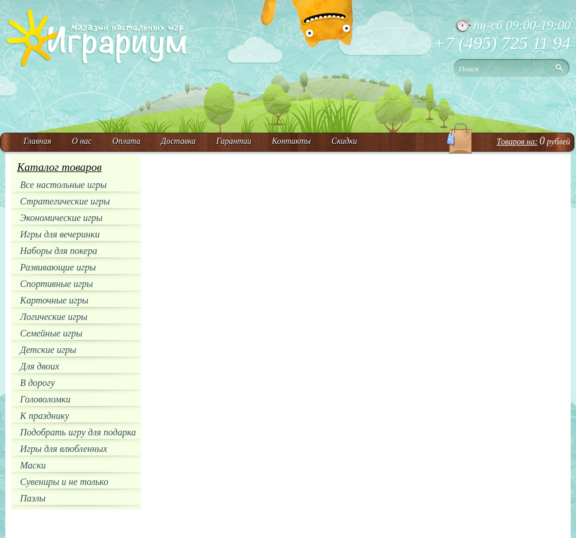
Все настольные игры (63, 185)
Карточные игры (54, 300)
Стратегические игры (65, 201)
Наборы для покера (58, 251)
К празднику (44, 416)
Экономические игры (61, 218)
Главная (37, 141)
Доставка (178, 141)
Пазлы (32, 498)
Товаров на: (516, 141)
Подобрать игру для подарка (78, 432)
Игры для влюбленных (63, 449)
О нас (82, 141)
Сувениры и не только (64, 482)
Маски (33, 465)
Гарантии (233, 141)
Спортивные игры (56, 284)
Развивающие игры (58, 267)
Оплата (126, 141)
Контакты (291, 141)
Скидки (344, 141)
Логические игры (53, 317)
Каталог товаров (59, 167)
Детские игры (48, 350)
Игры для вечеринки (60, 234)
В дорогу (37, 383)
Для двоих (39, 366)
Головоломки (45, 399)
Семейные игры (51, 333)
